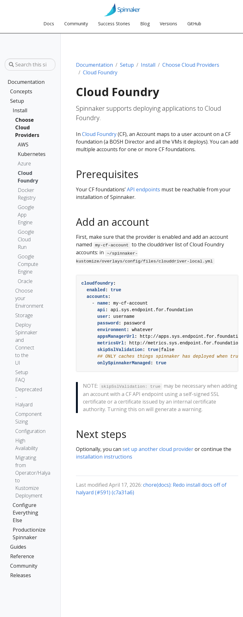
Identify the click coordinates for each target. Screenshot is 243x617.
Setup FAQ (21, 376)
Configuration (24, 431)
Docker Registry (23, 194)
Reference (22, 556)
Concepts (21, 91)
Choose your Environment (24, 298)
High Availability (24, 444)
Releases (20, 575)
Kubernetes (20, 154)
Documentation (25, 81)
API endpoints (143, 189)
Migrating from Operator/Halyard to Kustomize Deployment (24, 476)
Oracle (23, 281)
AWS (20, 144)
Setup (17, 100)
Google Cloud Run (23, 239)
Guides (18, 546)
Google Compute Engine (23, 264)
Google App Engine (23, 215)
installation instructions (104, 456)
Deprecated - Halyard (24, 397)
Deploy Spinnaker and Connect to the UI (24, 343)
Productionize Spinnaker (23, 533)
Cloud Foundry (23, 177)
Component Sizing (24, 417)
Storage (24, 315)
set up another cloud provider (157, 449)
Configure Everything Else (23, 513)
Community (23, 565)
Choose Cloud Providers (21, 127)
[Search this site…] (30, 65)
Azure (23, 163)
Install (20, 110)
